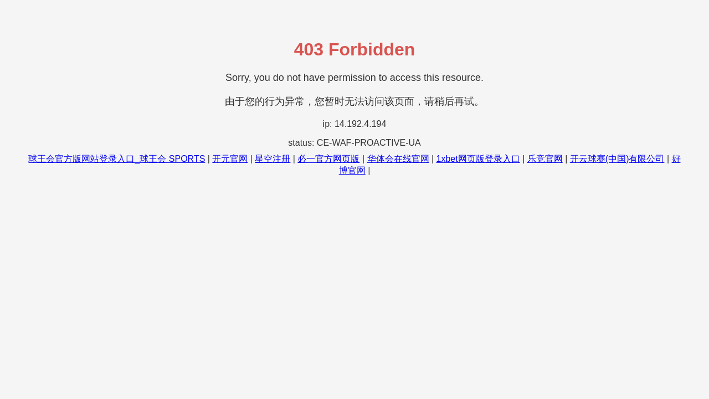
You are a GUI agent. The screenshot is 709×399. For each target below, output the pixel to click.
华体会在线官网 (398, 158)
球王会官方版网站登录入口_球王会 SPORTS (116, 158)
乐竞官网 (545, 158)
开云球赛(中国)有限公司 (617, 158)
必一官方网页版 (328, 158)
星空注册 (272, 158)
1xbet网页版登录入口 (478, 158)
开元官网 (230, 158)
